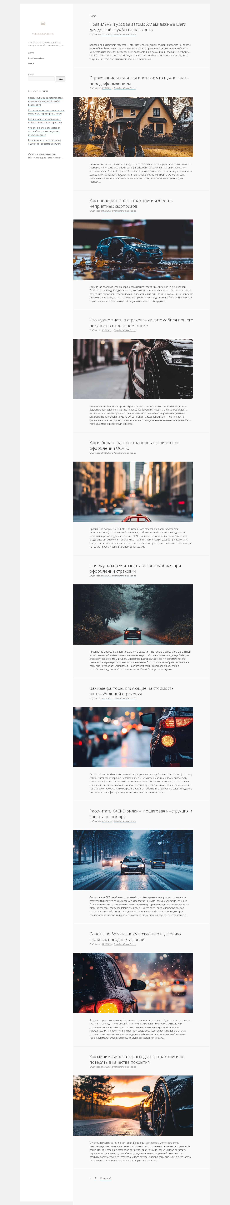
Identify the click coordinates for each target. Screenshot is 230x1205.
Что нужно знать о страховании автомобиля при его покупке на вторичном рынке (44, 131)
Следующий (105, 1178)
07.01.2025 (106, 330)
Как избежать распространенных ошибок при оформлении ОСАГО (135, 445)
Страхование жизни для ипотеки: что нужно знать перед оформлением (139, 80)
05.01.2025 (106, 576)
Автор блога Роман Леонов (125, 34)
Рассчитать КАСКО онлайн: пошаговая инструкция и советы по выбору (141, 813)
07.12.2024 (106, 1067)
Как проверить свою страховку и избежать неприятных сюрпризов (131, 203)
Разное (31, 63)
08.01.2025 (106, 211)
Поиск (31, 74)
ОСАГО (31, 53)
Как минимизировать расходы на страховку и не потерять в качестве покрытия (137, 1059)
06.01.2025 (106, 453)
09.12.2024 (106, 821)
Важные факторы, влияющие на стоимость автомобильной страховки (132, 691)
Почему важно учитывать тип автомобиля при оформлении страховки (135, 568)
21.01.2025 (106, 34)
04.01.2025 (106, 698)
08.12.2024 (106, 944)
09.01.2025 (106, 88)
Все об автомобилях (36, 58)
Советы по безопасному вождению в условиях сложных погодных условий (135, 936)
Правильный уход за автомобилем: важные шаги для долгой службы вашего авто (45, 101)
